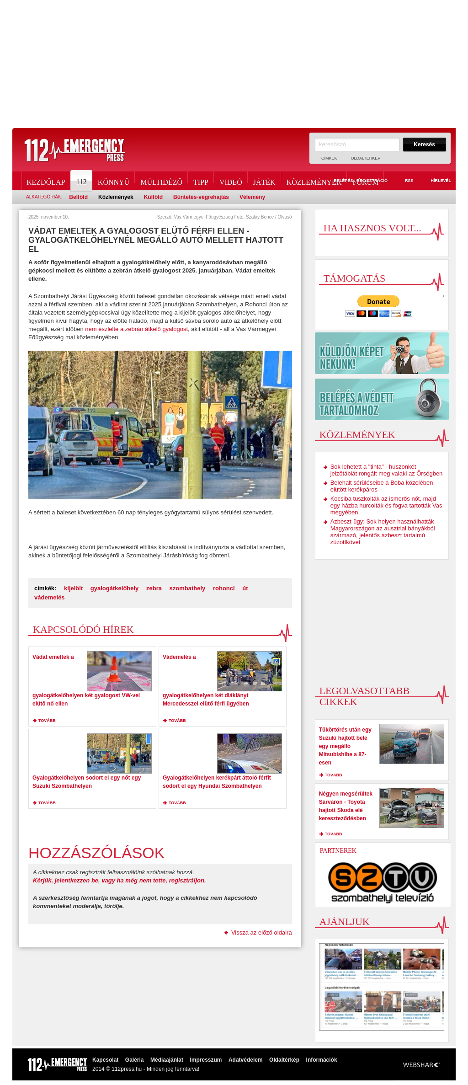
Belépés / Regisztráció (355, 181)
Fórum (365, 180)
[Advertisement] (234, 64)
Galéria (134, 1060)
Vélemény (252, 197)
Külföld (153, 197)
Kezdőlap (46, 180)
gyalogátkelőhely (114, 588)
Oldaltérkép (366, 158)
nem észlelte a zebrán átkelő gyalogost (136, 329)
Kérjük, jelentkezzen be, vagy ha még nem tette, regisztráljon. (119, 880)
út (245, 588)
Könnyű (113, 180)
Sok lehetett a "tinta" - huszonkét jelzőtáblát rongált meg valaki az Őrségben (386, 470)
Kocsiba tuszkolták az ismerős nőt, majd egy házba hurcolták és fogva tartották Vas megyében (386, 505)
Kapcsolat (105, 1060)
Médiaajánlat (166, 1060)
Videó (230, 180)
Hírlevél (435, 181)
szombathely (188, 588)
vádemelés (49, 597)
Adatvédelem (246, 1060)
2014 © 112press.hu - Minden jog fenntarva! (145, 1069)
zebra (154, 588)
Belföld (78, 197)
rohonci (224, 588)
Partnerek (338, 850)
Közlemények (314, 180)
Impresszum (206, 1060)
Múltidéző (161, 180)
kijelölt (73, 588)
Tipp (200, 180)
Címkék (329, 158)
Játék (264, 180)
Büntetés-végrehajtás (201, 197)
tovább (47, 720)
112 (82, 181)
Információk (321, 1060)
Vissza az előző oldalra (261, 932)
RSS (404, 181)
